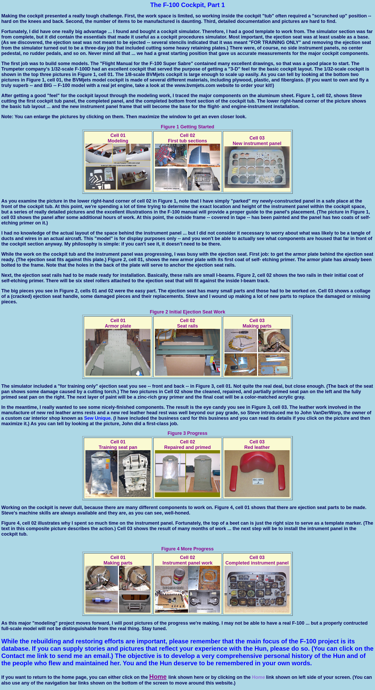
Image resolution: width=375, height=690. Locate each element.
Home (158, 676)
